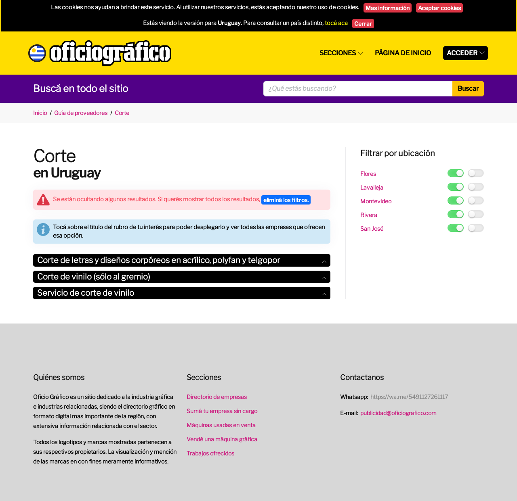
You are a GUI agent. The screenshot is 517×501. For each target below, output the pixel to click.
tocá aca (336, 23)
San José (371, 228)
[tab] (181, 260)
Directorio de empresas (217, 396)
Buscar (468, 88)
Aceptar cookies (439, 7)
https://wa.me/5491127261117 (409, 396)
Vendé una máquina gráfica (222, 439)
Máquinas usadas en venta (221, 425)
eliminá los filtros (286, 199)
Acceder (462, 53)
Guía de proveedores (80, 112)
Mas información (388, 7)
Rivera (368, 214)
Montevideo (375, 201)
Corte (122, 112)
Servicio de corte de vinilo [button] (181, 293)
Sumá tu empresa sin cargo (222, 410)
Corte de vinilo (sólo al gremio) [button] (181, 277)
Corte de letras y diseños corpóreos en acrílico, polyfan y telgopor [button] (181, 260)
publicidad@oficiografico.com (398, 412)
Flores (368, 173)
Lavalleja (371, 187)
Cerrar (363, 23)
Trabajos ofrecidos (210, 453)
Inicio (40, 112)
